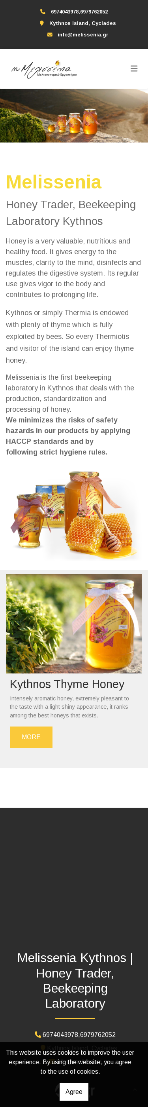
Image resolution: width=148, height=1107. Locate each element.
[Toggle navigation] (134, 69)
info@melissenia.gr (83, 35)
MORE (31, 737)
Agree (74, 1091)
